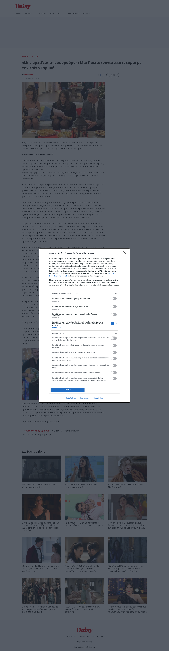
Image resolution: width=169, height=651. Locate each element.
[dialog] (84, 326)
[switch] (114, 298)
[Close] (125, 253)
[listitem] (84, 293)
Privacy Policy (98, 398)
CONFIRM (67, 390)
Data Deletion (71, 398)
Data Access (84, 398)
